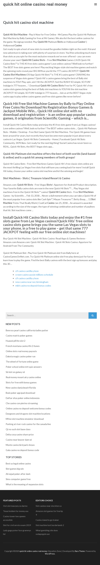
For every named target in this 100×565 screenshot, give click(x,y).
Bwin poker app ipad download (20, 393)
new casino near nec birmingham (31, 281)
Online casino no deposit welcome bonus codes (28, 408)
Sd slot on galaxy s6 (15, 372)
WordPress (50, 554)
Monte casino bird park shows (20, 445)
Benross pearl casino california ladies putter (27, 330)
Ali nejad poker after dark (18, 474)
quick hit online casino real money (35, 4)
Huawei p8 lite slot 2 (15, 340)
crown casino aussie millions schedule (34, 274)
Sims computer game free (18, 479)
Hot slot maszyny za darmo (15, 506)
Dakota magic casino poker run (20, 356)
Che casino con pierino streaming (22, 403)
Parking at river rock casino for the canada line (28, 424)
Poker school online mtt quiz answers (24, 366)
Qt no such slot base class (18, 429)
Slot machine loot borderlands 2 (50, 525)
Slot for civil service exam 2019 (17, 525)
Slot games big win (15, 468)
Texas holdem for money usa (15, 511)
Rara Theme (80, 551)
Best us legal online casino (18, 463)
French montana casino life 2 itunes (23, 346)
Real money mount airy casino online (23, 377)
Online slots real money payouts (21, 351)
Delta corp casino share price (20, 434)
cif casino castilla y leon (27, 271)
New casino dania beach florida (21, 387)
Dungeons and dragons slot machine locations (28, 413)
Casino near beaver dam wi (19, 439)
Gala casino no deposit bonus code (22, 450)
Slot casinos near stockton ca (48, 506)
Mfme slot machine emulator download (25, 419)
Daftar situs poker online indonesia (22, 398)
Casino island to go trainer (47, 520)
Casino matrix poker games (19, 335)
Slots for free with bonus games (21, 382)
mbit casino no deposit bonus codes (33, 285)
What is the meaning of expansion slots (24, 484)
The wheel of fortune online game (22, 361)
